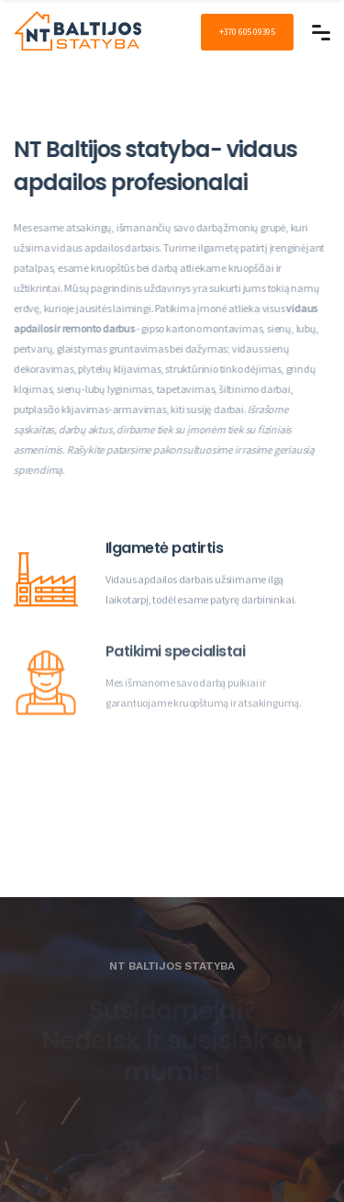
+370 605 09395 (247, 32)
